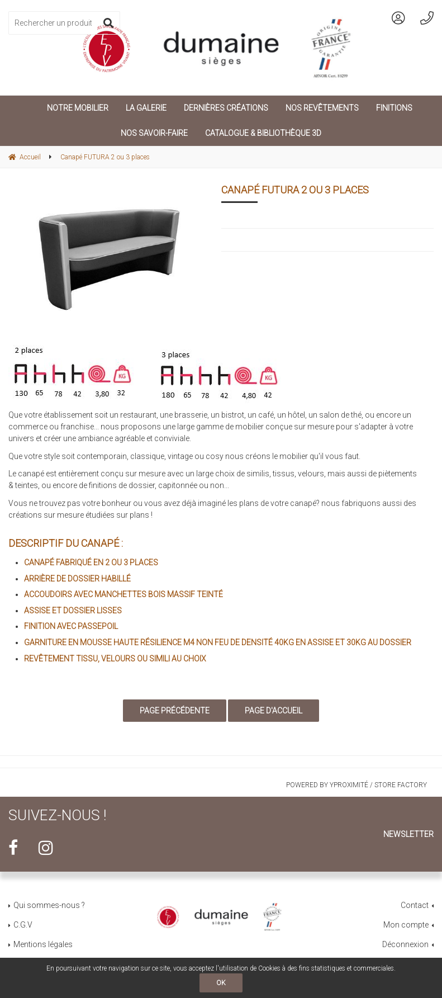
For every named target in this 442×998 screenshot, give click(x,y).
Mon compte (406, 924)
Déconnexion (405, 944)
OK (221, 983)
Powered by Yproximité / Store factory (356, 785)
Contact (415, 905)
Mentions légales (43, 944)
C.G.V (22, 924)
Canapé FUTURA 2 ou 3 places (295, 190)
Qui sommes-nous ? (49, 905)
